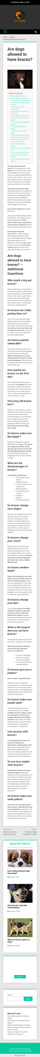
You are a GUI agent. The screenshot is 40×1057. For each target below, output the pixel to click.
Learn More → (20, 977)
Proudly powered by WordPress (19, 1049)
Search (9, 995)
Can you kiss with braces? (21, 152)
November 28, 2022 (13, 945)
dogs (21, 65)
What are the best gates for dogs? (18, 1025)
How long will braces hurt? (21, 115)
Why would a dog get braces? (21, 100)
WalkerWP (27, 1051)
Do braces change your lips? (21, 137)
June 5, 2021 (14, 65)
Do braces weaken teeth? (20, 135)
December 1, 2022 (13, 877)
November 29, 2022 (13, 911)
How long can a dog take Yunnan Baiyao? (17, 906)
